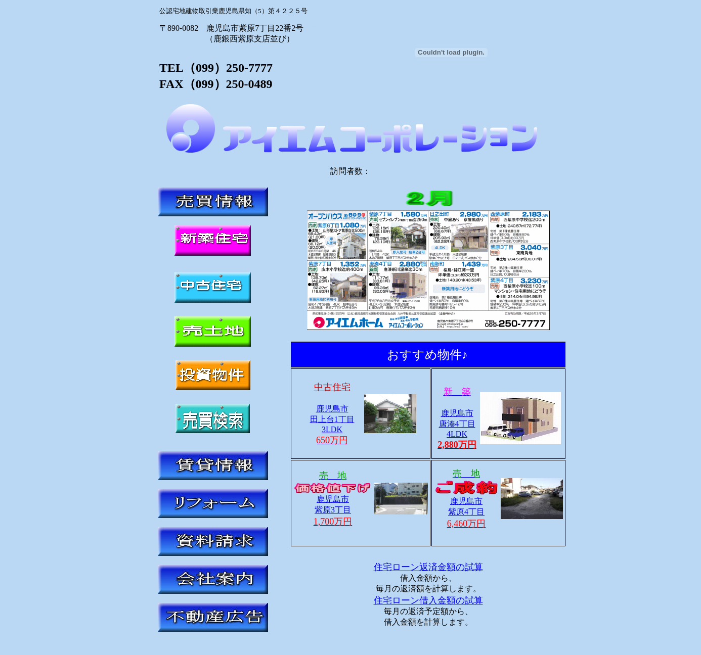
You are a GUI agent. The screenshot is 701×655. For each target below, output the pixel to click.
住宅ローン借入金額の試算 (428, 600)
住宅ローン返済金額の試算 (428, 567)
